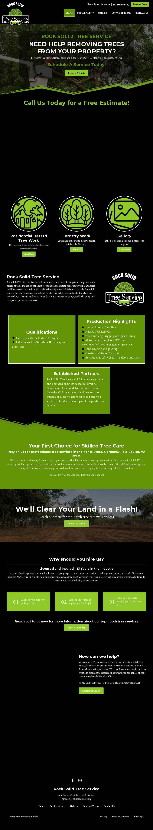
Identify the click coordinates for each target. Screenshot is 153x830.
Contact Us (141, 12)
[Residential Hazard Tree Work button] (28, 214)
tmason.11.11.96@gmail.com (76, 799)
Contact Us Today (76, 523)
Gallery (102, 12)
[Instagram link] (80, 780)
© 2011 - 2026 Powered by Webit (23, 816)
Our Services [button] (84, 12)
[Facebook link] (72, 780)
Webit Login (139, 816)
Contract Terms (121, 12)
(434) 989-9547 (121, 4)
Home (70, 12)
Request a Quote (140, 4)
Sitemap (103, 816)
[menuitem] (69, 13)
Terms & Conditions (120, 816)
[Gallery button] (124, 214)
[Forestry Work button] (76, 214)
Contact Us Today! (76, 627)
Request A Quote (76, 73)
